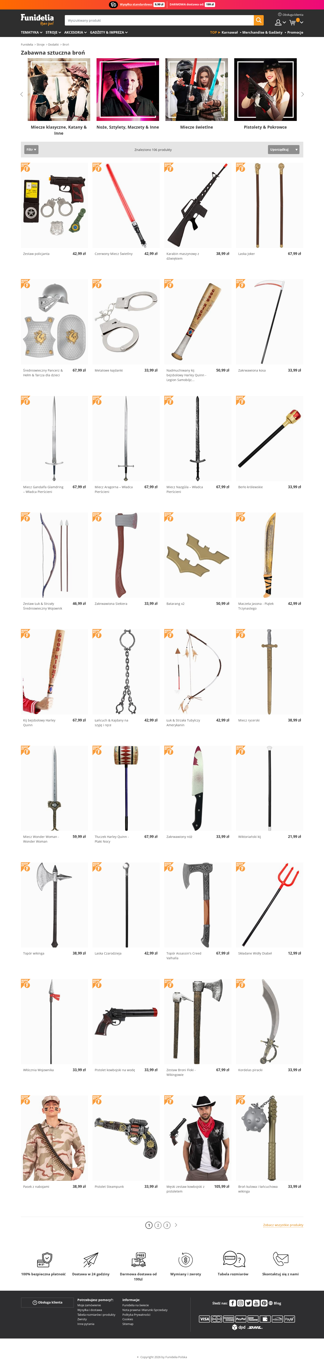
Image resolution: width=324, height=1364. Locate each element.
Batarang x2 (175, 603)
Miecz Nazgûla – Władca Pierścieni (184, 489)
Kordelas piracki (250, 1070)
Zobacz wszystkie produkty (283, 1225)
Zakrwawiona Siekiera (111, 603)
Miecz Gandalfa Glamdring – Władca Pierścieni (43, 489)
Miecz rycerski (249, 720)
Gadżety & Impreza (107, 32)
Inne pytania (85, 1324)
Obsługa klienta (47, 1302)
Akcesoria (73, 32)
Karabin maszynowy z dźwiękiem (182, 256)
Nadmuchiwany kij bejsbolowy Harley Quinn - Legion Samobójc (186, 375)
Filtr (30, 149)
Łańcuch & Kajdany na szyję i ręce (111, 722)
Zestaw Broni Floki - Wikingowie (181, 1072)
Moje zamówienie (89, 1305)
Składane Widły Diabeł (255, 953)
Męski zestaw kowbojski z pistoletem (185, 1188)
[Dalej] (176, 1225)
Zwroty (82, 1319)
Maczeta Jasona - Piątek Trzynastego (256, 605)
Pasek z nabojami (36, 1186)
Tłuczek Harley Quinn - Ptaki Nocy (112, 839)
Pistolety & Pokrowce (265, 127)
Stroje (51, 32)
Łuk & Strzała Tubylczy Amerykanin (183, 722)
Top (213, 32)
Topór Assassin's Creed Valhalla (183, 955)
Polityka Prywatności (136, 1315)
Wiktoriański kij (249, 837)
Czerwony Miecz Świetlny (114, 254)
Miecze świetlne (196, 127)
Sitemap (127, 1324)
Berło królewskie (250, 487)
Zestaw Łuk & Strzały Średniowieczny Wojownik (42, 605)
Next (302, 94)
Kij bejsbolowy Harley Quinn (39, 722)
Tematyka (30, 32)
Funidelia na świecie (135, 1305)
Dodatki (53, 44)
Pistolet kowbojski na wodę (115, 1070)
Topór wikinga (33, 953)
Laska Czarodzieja (108, 953)
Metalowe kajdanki (109, 370)
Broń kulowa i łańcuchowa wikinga (258, 1188)
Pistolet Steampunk (109, 1186)
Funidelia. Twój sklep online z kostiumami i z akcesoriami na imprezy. (37, 20)
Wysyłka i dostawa (89, 1310)
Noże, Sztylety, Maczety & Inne (128, 127)
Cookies (127, 1319)
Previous (21, 94)
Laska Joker (246, 254)
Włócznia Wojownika (38, 1070)
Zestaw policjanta (36, 254)
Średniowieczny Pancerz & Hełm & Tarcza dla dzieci (43, 372)
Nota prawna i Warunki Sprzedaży (145, 1310)
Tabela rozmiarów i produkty (96, 1315)
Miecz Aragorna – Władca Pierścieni (114, 489)
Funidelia (27, 44)
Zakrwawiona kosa (252, 370)
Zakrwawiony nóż (179, 837)
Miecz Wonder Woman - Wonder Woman (41, 839)
